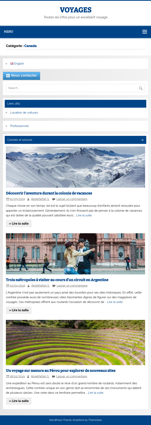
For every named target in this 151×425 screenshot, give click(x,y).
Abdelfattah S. (40, 199)
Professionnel (19, 126)
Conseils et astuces (19, 139)
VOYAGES (75, 10)
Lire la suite (84, 215)
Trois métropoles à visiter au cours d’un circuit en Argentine (57, 280)
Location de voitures (24, 112)
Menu (8, 31)
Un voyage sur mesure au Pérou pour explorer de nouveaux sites (60, 371)
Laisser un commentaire (71, 199)
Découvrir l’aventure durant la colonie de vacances (49, 193)
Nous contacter (21, 75)
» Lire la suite (19, 223)
